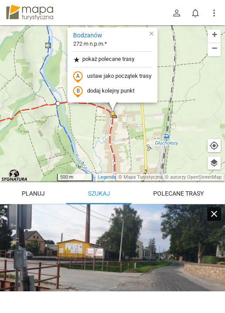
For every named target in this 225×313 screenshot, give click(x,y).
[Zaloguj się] (177, 13)
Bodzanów (87, 35)
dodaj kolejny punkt (103, 91)
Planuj (33, 193)
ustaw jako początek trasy (112, 76)
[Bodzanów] (112, 256)
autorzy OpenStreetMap (196, 177)
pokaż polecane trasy (103, 59)
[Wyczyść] (214, 214)
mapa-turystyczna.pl (29, 12)
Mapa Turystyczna (143, 177)
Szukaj (99, 193)
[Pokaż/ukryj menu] (214, 13)
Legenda (107, 177)
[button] (58, 103)
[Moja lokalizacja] (214, 145)
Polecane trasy (178, 193)
